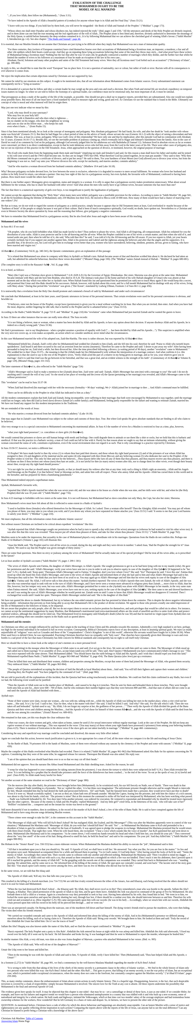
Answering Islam (9, 1021)
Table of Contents (34, 1018)
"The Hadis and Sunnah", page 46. (64, 39)
